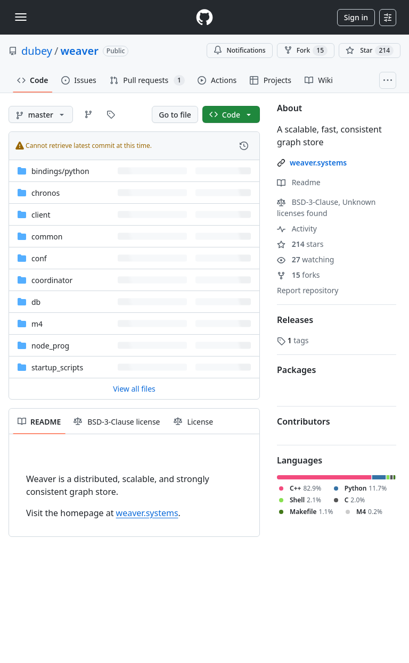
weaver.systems (147, 513)
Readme (299, 182)
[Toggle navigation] (21, 17)
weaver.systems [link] (318, 163)
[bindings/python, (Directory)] (60, 171)
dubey (36, 51)
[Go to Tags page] (111, 114)
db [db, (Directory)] (35, 302)
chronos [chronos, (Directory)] (45, 193)
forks (298, 275)
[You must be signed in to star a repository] (369, 50)
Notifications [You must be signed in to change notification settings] (239, 50)
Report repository (307, 290)
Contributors (303, 421)
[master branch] (41, 114)
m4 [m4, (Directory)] (37, 324)
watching (305, 259)
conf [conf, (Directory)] (39, 258)
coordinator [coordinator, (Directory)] (51, 280)
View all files (134, 389)
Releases (295, 320)
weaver (80, 51)
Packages (296, 370)
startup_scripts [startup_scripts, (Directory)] (57, 367)
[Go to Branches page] (88, 114)
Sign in (356, 17)
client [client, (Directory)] (41, 215)
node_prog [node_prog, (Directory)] (50, 346)
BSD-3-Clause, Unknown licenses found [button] (326, 207)
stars (300, 244)
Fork (306, 50)
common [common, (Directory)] (47, 236)
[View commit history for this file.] (244, 145)
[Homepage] (204, 17)
